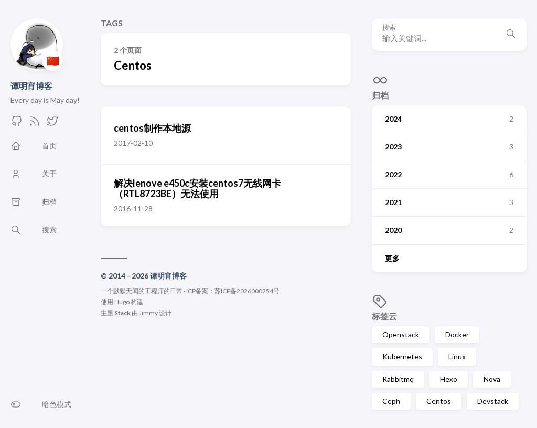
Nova (492, 378)
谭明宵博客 (31, 86)
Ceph (391, 401)
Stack (122, 313)
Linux (457, 356)
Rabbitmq (398, 378)
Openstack (400, 334)
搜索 (389, 27)
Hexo (448, 378)
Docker (457, 334)
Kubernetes (402, 356)
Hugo (122, 302)
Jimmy (148, 313)
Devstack (492, 401)
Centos (438, 401)
